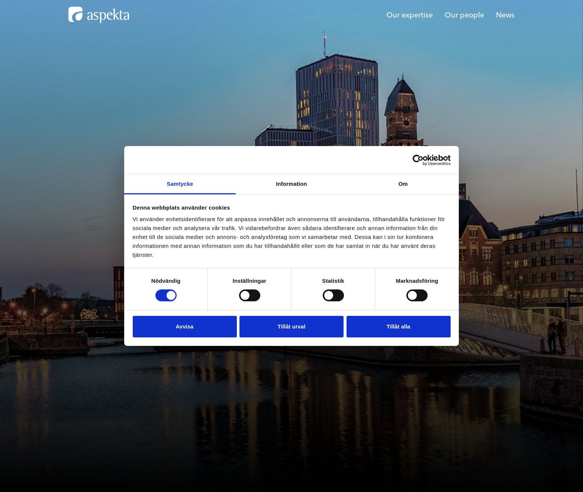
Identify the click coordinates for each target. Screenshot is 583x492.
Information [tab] (291, 184)
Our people (464, 14)
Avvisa (185, 326)
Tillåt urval (292, 326)
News (505, 14)
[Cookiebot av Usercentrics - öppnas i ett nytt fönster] (418, 159)
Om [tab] (403, 184)
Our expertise (409, 14)
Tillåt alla (398, 326)
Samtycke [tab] (180, 184)
